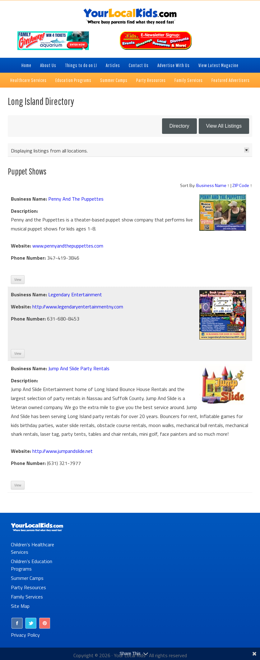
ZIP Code (240, 185)
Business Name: (29, 199)
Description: (24, 211)
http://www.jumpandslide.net (62, 451)
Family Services (27, 596)
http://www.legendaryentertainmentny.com (77, 306)
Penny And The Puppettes (76, 199)
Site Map (20, 606)
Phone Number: (28, 258)
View (17, 279)
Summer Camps (27, 578)
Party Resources (28, 587)
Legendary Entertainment (75, 294)
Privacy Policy (25, 635)
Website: (21, 245)
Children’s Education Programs (31, 565)
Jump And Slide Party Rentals (78, 368)
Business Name (211, 185)
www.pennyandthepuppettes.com (67, 245)
